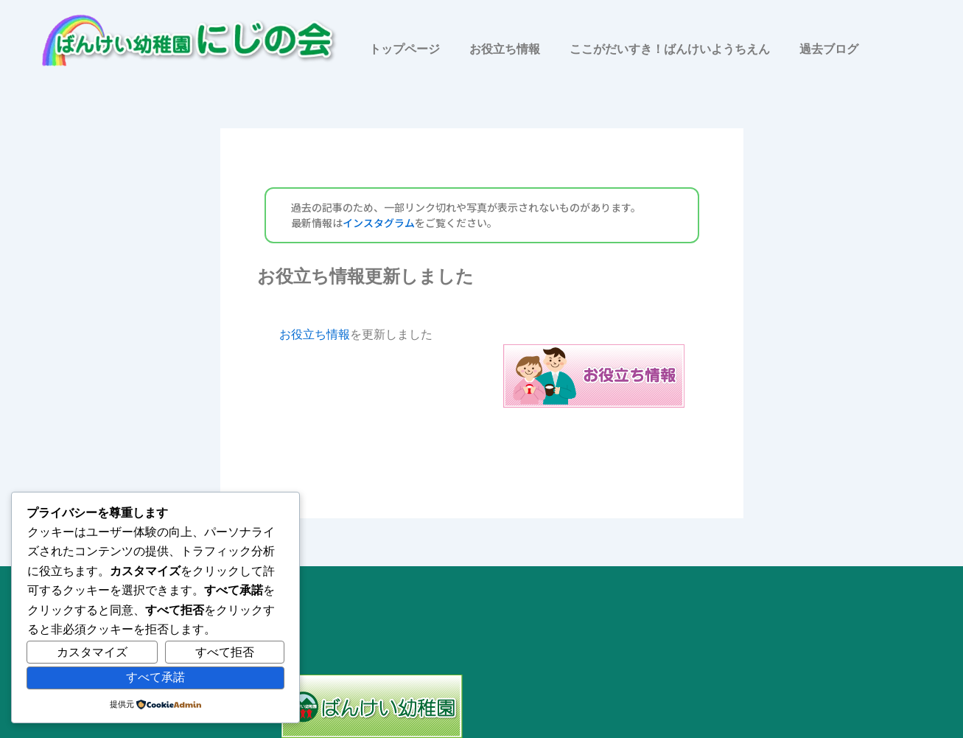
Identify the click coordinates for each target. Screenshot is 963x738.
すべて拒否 (224, 652)
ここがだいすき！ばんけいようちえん (670, 49)
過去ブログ (828, 49)
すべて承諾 (155, 677)
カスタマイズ (92, 652)
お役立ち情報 (504, 49)
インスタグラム (379, 222)
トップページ (404, 49)
